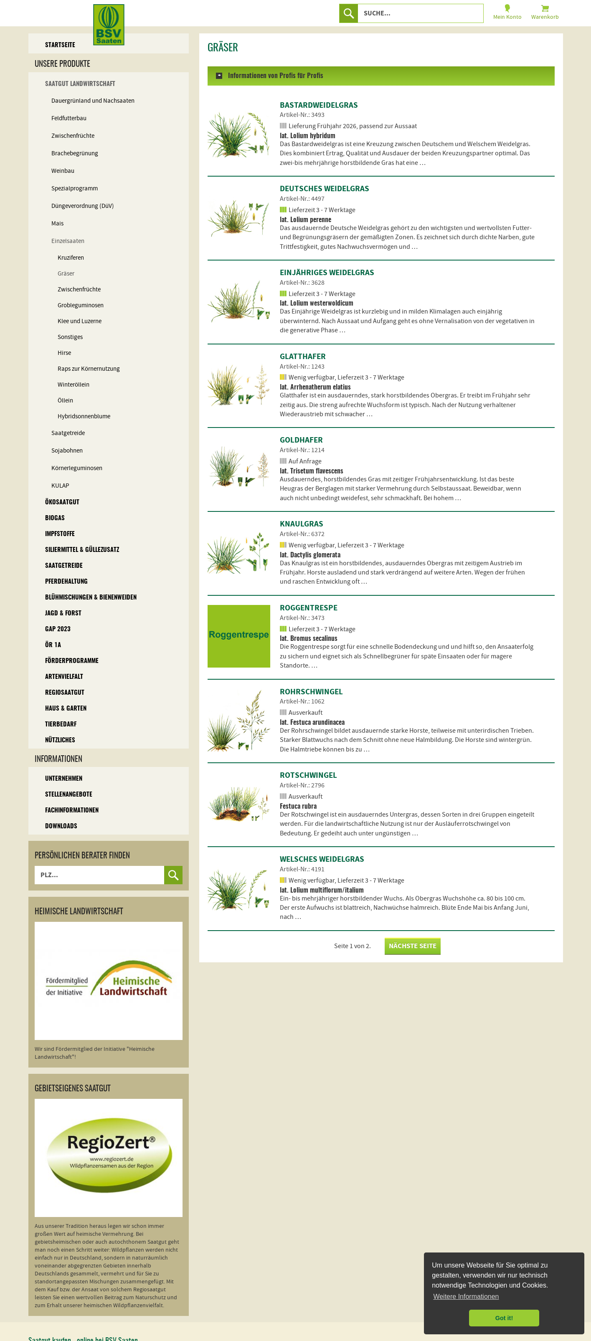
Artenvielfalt (64, 677)
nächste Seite (412, 946)
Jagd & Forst (63, 613)
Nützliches (60, 740)
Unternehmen (63, 779)
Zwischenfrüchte (72, 136)
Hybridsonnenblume (84, 416)
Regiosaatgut (64, 693)
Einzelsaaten (67, 241)
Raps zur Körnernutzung (89, 369)
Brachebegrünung (74, 153)
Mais (57, 224)
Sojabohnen (67, 451)
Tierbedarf (60, 724)
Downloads (61, 826)
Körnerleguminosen (76, 468)
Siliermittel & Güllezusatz (82, 550)
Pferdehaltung (66, 582)
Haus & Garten (65, 709)
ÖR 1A (53, 645)
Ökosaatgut (62, 502)
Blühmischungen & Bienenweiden (91, 598)
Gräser (66, 274)
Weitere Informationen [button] (466, 1296)
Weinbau (62, 171)
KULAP (60, 486)
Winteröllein (73, 385)
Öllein (65, 401)
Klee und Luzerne (79, 321)
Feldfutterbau (68, 118)
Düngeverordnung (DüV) (82, 206)
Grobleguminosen (81, 305)
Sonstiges (70, 337)
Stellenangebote (68, 795)
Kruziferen (71, 258)
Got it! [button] (504, 1318)
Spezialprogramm (74, 188)
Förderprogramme (72, 661)
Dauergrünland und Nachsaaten (92, 101)
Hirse (64, 353)
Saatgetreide (68, 433)
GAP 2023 (58, 629)
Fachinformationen (72, 810)
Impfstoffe (60, 534)
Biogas (55, 518)
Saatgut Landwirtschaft (80, 84)
